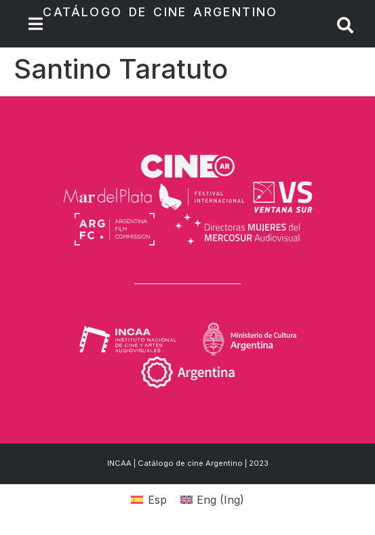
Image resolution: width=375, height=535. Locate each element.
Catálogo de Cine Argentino (160, 12)
